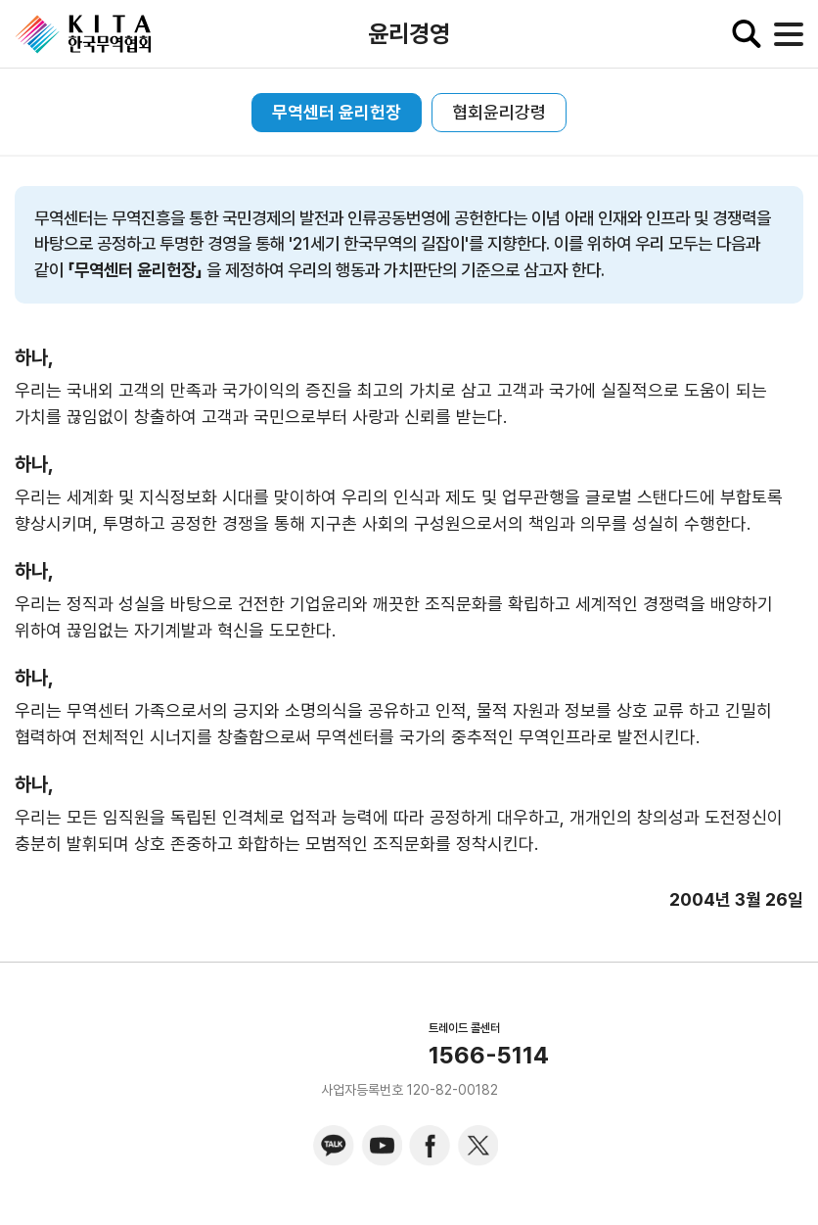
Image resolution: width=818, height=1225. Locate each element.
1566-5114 (489, 1055)
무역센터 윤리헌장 (336, 112)
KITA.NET (83, 34)
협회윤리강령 (499, 112)
